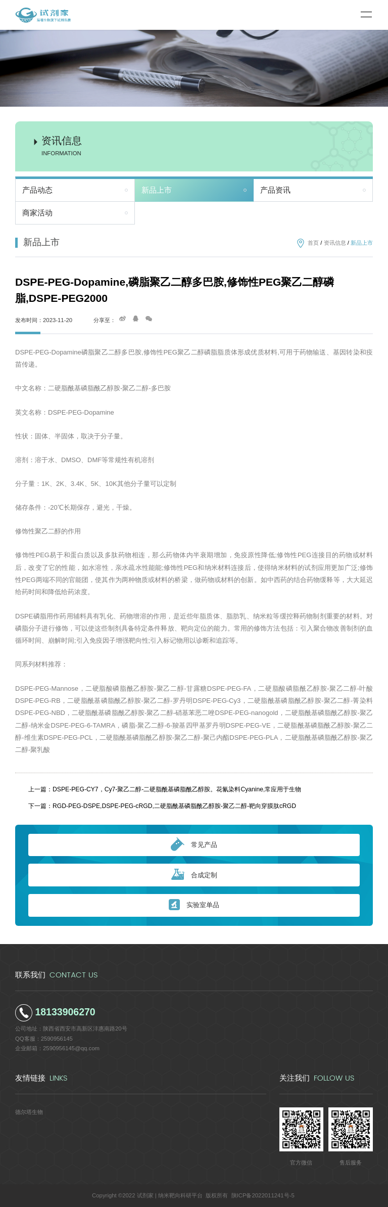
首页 (313, 243)
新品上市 (156, 190)
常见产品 (194, 845)
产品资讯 (275, 190)
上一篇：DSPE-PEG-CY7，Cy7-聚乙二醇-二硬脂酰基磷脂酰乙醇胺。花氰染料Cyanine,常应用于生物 (164, 789)
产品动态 (37, 190)
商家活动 (37, 213)
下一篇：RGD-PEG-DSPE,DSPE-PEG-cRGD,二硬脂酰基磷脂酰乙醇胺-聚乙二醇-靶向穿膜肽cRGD (162, 806)
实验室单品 (194, 905)
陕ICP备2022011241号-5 (263, 1195)
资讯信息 (335, 243)
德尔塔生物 (29, 1112)
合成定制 (194, 875)
